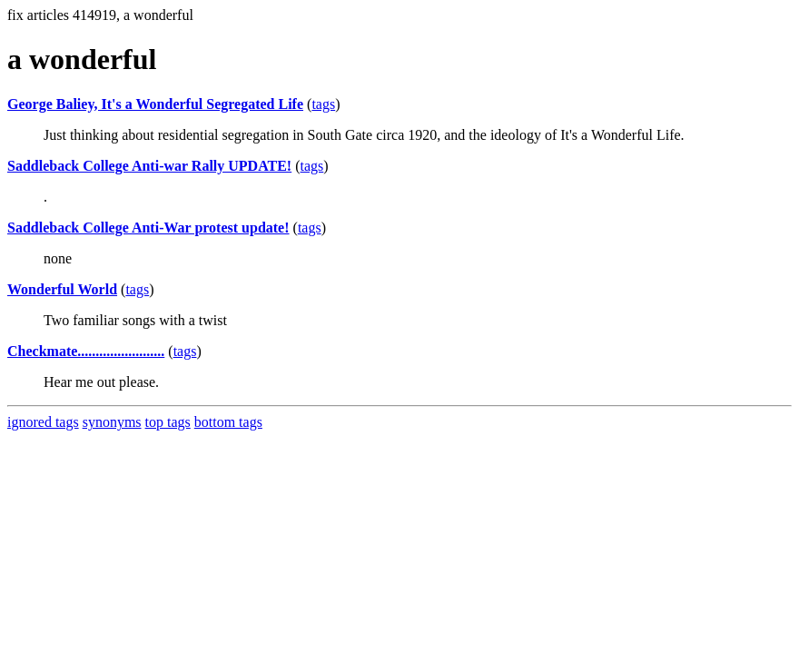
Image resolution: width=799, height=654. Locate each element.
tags (323, 104)
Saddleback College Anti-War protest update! (148, 227)
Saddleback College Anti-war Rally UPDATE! (149, 165)
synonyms (112, 422)
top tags (168, 422)
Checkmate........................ (85, 351)
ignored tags (43, 422)
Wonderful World (62, 289)
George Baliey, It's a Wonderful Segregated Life (155, 104)
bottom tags (228, 422)
